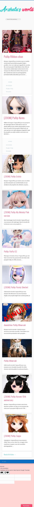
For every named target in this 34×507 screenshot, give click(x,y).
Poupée (8, 88)
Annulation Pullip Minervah (15, 325)
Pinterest (20, 23)
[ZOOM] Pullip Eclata (12, 176)
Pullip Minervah (10, 360)
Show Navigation (27, 16)
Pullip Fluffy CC (10, 251)
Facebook (13, 23)
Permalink (8, 91)
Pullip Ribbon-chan (13, 57)
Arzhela (10, 82)
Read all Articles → (10, 454)
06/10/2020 (9, 145)
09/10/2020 (9, 85)
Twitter (16, 23)
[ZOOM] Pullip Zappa (12, 435)
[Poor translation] (7, 472)
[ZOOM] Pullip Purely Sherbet (16, 287)
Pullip (11, 88)
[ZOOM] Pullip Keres (14, 118)
